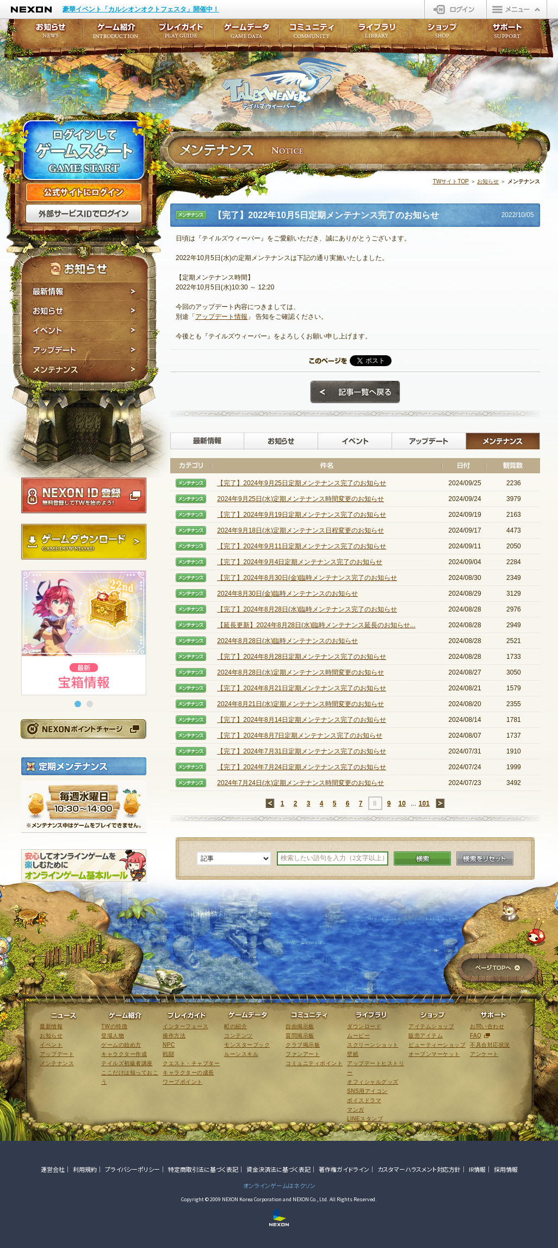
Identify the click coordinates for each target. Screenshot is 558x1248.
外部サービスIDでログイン (83, 214)
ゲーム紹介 (115, 34)
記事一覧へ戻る (355, 392)
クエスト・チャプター (191, 1063)
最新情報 (84, 291)
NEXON (31, 9)
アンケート (484, 1054)
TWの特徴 (114, 1026)
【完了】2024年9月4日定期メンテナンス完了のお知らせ (299, 562)
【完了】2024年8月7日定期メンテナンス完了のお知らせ (299, 735)
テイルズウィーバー (284, 83)
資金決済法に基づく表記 (278, 1169)
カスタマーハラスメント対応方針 (419, 1169)
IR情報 (477, 1169)
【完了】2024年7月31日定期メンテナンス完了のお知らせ (301, 751)
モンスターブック (247, 1045)
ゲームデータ (246, 34)
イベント (84, 331)
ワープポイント (183, 1082)
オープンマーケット (434, 1054)
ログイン (455, 9)
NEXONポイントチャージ (83, 728)
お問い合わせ (487, 1026)
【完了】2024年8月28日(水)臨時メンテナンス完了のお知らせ (307, 609)
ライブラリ (377, 34)
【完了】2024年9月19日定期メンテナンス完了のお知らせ (301, 514)
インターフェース (185, 1026)
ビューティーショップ (437, 1045)
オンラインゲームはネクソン (279, 1185)
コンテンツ (238, 1036)
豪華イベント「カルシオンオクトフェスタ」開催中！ (141, 9)
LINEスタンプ (365, 1119)
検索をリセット (484, 858)
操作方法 (174, 1036)
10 (401, 803)
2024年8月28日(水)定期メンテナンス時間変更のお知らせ (300, 672)
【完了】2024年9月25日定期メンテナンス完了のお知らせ (301, 483)
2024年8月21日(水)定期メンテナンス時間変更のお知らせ (300, 704)
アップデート (84, 350)
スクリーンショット (373, 1045)
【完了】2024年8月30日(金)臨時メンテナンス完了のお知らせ (307, 578)
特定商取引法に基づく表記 (203, 1169)
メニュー (517, 9)
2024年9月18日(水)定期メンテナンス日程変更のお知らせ (300, 530)
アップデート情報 (221, 316)
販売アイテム (425, 1036)
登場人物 (112, 1036)
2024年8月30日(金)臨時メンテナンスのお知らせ (287, 593)
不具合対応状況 (490, 1045)
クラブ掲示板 (303, 1045)
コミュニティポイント (314, 1063)
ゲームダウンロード (83, 542)
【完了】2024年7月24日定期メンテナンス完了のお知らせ (301, 767)
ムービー (358, 1036)
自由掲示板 (300, 1026)
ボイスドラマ (364, 1100)
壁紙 (352, 1054)
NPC (169, 1045)
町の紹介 (235, 1026)
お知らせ (84, 311)
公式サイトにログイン (83, 192)
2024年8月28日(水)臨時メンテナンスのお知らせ (287, 641)
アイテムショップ (431, 1026)
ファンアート (303, 1054)
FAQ (476, 1036)
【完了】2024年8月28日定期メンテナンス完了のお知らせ (301, 656)
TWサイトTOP (451, 181)
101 (424, 803)
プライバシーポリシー (132, 1169)
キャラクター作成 (124, 1054)
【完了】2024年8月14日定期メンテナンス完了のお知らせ (301, 720)
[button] (78, 704)
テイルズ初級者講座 (127, 1063)
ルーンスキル (241, 1054)
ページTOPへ (497, 969)
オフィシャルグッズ (373, 1082)
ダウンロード (364, 1026)
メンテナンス (84, 371)
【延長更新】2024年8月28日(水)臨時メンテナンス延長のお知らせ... (316, 625)
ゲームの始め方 (121, 1045)
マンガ (355, 1110)
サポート (507, 34)
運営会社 (53, 1169)
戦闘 (168, 1054)
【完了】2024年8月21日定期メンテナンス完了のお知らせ (301, 688)
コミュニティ (311, 34)
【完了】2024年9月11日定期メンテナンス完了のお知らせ (301, 546)
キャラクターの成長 (188, 1073)
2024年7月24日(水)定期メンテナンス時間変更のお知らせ (300, 783)
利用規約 (85, 1169)
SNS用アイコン (367, 1091)
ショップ (442, 34)
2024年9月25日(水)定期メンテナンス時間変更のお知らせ (300, 499)
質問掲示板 (300, 1036)
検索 (422, 858)
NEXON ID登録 (83, 496)
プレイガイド (181, 34)
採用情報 (506, 1169)
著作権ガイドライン (344, 1169)
